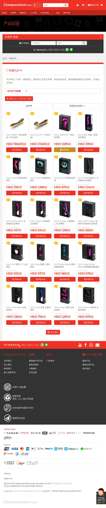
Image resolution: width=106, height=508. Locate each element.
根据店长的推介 (77, 106)
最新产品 (86, 360)
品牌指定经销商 (9, 429)
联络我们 (8, 368)
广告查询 (50, 360)
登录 (15, 36)
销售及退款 (34, 364)
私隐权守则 (8, 479)
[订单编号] (43, 43)
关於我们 (8, 360)
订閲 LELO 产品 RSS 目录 (19, 98)
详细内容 (17, 150)
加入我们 (8, 364)
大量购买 (33, 368)
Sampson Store (14, 354)
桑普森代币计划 (36, 360)
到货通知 (65, 150)
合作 (49, 354)
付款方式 (7, 445)
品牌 (29, 106)
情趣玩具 (15, 70)
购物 (32, 354)
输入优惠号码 (9, 372)
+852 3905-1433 (55, 49)
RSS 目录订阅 (92, 354)
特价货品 (86, 368)
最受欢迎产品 (88, 364)
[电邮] (68, 43)
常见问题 (33, 372)
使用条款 (7, 474)
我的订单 (93, 5)
